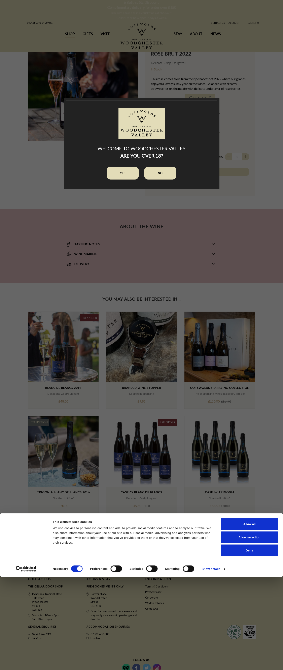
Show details (211, 662)
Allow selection (249, 630)
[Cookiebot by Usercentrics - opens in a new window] (26, 662)
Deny (249, 643)
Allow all (249, 617)
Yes (123, 173)
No (160, 173)
